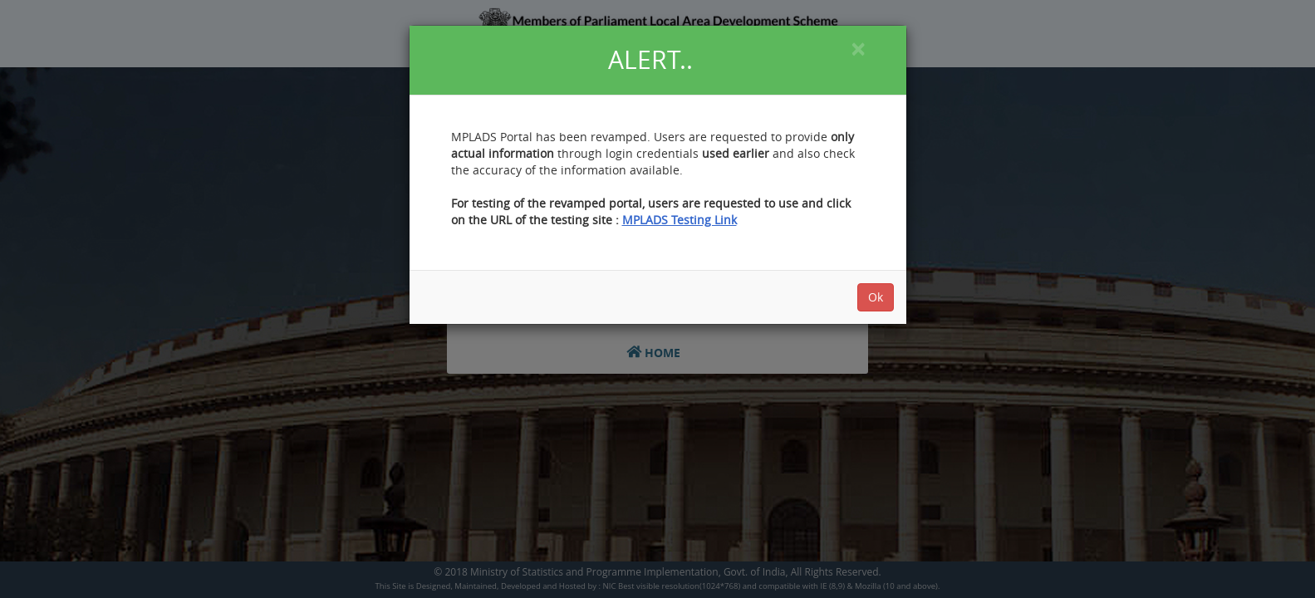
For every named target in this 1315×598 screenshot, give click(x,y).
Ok (875, 297)
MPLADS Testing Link (679, 220)
